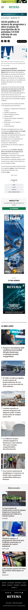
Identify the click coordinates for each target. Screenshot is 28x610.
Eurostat (5, 575)
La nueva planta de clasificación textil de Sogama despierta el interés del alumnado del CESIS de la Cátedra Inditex (14, 512)
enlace (12, 168)
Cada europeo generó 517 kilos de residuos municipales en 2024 (14, 570)
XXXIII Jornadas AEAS (14, 192)
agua (14, 187)
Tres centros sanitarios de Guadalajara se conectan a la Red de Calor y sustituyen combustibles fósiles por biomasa (13, 475)
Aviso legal (8, 603)
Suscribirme (14, 208)
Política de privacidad (17, 603)
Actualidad (5, 18)
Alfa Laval (5, 549)
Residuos (14, 18)
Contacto (14, 587)
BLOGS (24, 582)
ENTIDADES (16, 585)
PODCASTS (10, 585)
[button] (2, 41)
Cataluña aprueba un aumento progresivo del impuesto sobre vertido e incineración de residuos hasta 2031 (12, 413)
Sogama (5, 518)
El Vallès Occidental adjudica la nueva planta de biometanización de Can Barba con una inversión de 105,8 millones (13, 382)
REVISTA (4, 582)
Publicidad (23, 585)
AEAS (14, 184)
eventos (14, 189)
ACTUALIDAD (10, 582)
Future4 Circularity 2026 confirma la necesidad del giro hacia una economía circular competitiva (13, 352)
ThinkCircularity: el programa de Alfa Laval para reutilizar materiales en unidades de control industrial (13, 542)
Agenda (4, 585)
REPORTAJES (18, 582)
